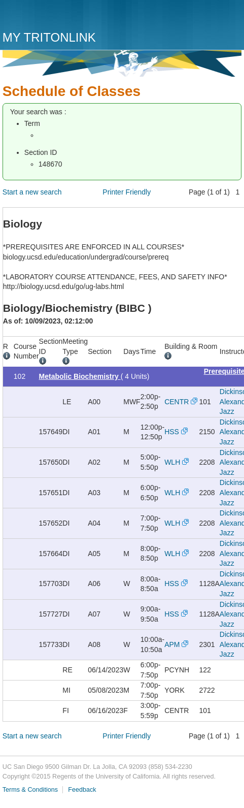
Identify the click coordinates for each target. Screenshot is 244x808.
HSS (171, 432)
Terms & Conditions (30, 789)
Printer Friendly (126, 192)
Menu (231, 19)
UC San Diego (61, 16)
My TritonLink (49, 37)
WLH (172, 462)
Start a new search (32, 192)
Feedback (82, 789)
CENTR (176, 402)
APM (172, 644)
